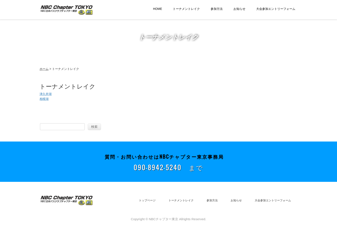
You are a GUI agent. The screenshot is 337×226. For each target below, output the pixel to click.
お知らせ (239, 9)
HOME (157, 9)
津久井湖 (46, 94)
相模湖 (44, 99)
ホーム (44, 69)
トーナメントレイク (186, 9)
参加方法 (217, 9)
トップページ (147, 200)
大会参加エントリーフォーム (275, 9)
